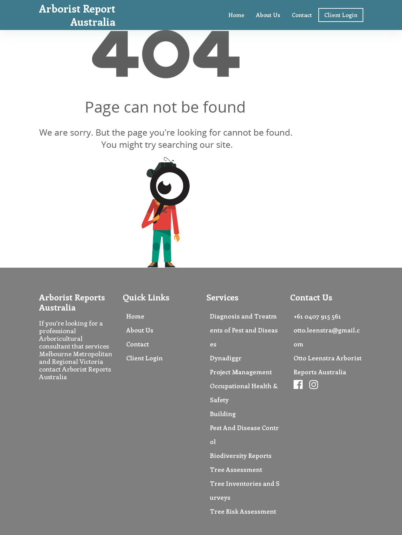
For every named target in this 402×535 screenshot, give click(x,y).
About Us (268, 14)
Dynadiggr (226, 358)
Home (236, 14)
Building (223, 414)
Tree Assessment (236, 469)
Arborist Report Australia (77, 15)
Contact (302, 14)
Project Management (241, 372)
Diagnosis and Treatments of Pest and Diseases (244, 330)
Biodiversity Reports (241, 455)
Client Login (340, 14)
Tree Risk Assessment (243, 511)
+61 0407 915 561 (317, 316)
